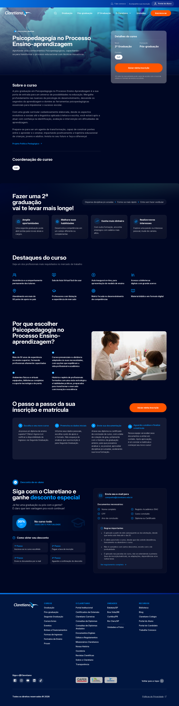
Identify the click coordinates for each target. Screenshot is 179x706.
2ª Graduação (104, 13)
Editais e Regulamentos (86, 637)
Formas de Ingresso (53, 634)
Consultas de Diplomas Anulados (86, 627)
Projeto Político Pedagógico (27, 143)
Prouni (47, 643)
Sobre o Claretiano (84, 660)
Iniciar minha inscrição (138, 68)
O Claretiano (124, 13)
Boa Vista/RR (113, 612)
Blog (141, 612)
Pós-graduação (51, 612)
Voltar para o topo (153, 681)
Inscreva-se (161, 13)
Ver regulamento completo (114, 565)
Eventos (47, 625)
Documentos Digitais (85, 633)
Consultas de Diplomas (86, 621)
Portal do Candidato (148, 625)
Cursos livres (50, 621)
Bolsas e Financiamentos (55, 630)
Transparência (82, 664)
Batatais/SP (112, 607)
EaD (16, 168)
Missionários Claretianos (87, 642)
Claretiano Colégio (148, 616)
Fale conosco (118, 3)
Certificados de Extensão (87, 612)
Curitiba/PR (112, 616)
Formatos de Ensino (53, 639)
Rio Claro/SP (113, 621)
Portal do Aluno (163, 3)
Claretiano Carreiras (85, 616)
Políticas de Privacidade (154, 696)
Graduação (67, 13)
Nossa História (82, 646)
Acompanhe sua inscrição (139, 4)
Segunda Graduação (53, 616)
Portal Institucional (84, 607)
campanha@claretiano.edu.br (119, 497)
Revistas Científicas (85, 655)
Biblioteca (143, 607)
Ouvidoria (80, 651)
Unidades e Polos (115, 627)
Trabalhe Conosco (147, 630)
